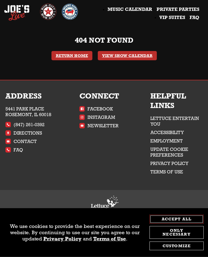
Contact (21, 141)
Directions (23, 133)
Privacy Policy (169, 163)
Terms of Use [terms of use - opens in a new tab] (109, 239)
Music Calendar (130, 9)
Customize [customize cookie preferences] (176, 246)
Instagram (97, 117)
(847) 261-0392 (24, 125)
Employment (166, 141)
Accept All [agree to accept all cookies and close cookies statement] (177, 219)
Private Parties (178, 9)
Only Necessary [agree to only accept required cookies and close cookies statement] (176, 233)
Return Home (72, 55)
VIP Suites (172, 17)
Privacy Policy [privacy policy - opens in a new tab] (62, 239)
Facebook (96, 109)
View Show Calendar (127, 55)
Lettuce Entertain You (174, 121)
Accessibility (167, 132)
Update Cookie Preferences (169, 152)
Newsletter (99, 126)
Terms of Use (166, 172)
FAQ (194, 17)
